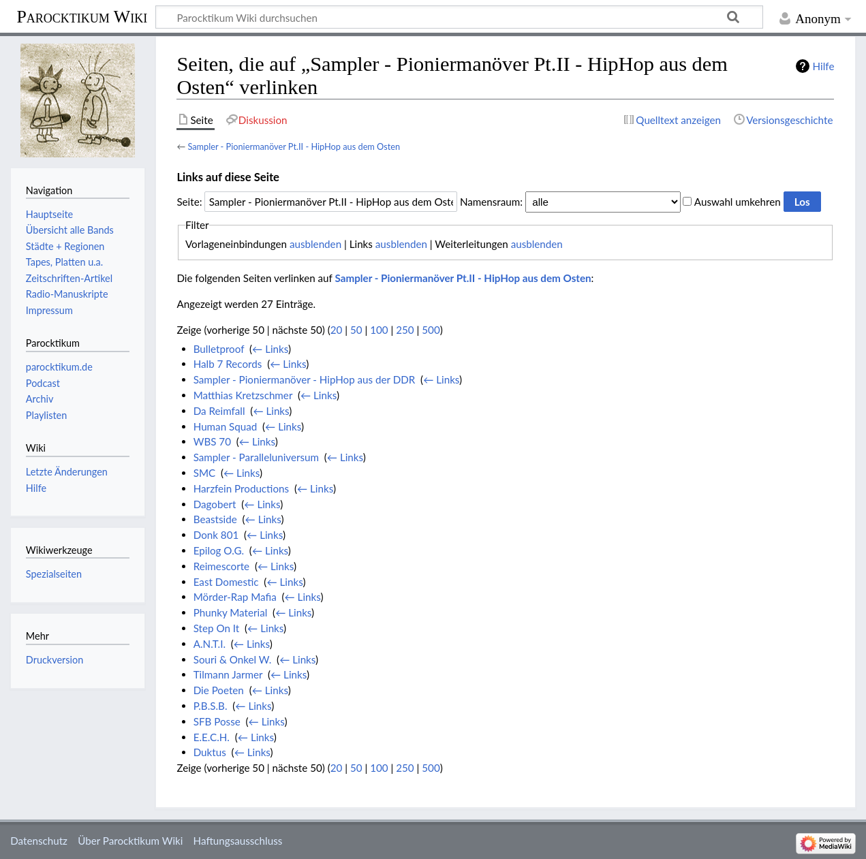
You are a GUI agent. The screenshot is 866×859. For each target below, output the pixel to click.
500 (430, 330)
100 (379, 330)
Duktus (210, 752)
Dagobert (215, 504)
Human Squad (226, 426)
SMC (205, 473)
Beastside (215, 519)
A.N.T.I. (210, 644)
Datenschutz (38, 840)
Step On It (217, 628)
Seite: (189, 202)
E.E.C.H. (212, 737)
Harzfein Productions (241, 488)
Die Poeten (219, 690)
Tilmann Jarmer (228, 674)
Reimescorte (221, 566)
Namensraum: (491, 202)
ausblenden (315, 244)
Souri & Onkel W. (233, 659)
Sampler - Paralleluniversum (256, 457)
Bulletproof (219, 349)
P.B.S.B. (211, 706)
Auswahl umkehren (737, 202)
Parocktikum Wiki (81, 16)
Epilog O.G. (219, 550)
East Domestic (226, 582)
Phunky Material (231, 612)
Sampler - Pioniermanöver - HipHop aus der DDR (305, 379)
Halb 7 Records (228, 364)
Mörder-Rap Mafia (235, 597)
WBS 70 (212, 441)
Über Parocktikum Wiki (130, 840)
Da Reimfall (219, 411)
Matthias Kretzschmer (243, 395)
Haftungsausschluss (238, 840)
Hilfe (824, 66)
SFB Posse (217, 721)
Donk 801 (216, 535)
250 (405, 330)
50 (356, 330)
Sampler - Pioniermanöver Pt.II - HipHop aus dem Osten (293, 146)
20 (336, 330)
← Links (270, 349)
